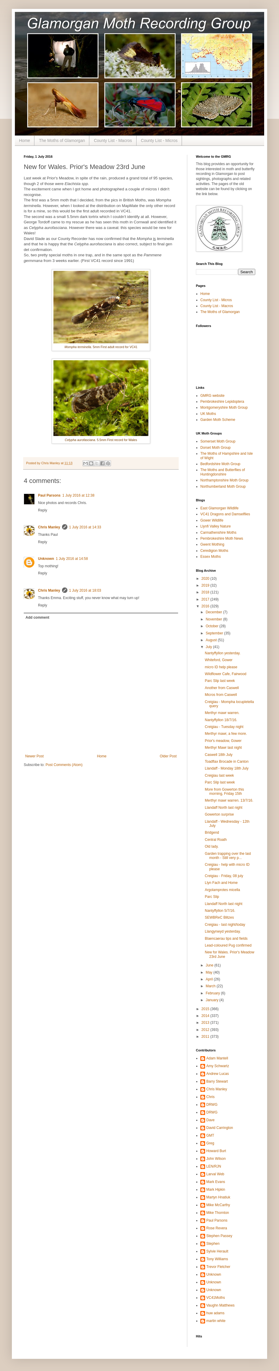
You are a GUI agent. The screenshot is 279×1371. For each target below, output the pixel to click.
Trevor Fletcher (218, 1267)
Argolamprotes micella (222, 890)
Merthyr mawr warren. (222, 713)
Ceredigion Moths (214, 551)
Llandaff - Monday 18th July (226, 768)
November (214, 619)
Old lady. (211, 846)
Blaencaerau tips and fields (226, 938)
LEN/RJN (213, 1166)
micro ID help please (221, 667)
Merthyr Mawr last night (223, 747)
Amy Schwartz (217, 1066)
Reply (42, 510)
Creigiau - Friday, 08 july (224, 876)
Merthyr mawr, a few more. (226, 734)
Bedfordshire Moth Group (220, 464)
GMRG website (212, 396)
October (212, 626)
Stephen (213, 1244)
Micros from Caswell (221, 695)
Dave (210, 1120)
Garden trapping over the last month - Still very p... (228, 856)
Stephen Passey (219, 1236)
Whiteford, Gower (218, 660)
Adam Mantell (217, 1058)
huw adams (215, 1313)
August (212, 640)
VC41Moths (215, 1298)
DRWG (212, 1105)
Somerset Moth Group (217, 441)
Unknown (46, 559)
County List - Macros (113, 140)
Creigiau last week (219, 775)
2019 (206, 585)
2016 (206, 606)
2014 (206, 1016)
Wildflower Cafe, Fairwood (225, 674)
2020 (206, 578)
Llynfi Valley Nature (215, 526)
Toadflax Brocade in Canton (226, 761)
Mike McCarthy (218, 1205)
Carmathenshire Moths (218, 532)
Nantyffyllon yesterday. (222, 653)
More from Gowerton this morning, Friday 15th (224, 791)
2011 (206, 1036)
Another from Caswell (222, 688)
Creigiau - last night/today (225, 925)
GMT (210, 1135)
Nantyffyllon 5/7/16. (220, 911)
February (213, 993)
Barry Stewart (217, 1081)
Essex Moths (210, 557)
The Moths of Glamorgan (62, 140)
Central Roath (216, 840)
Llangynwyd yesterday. (223, 931)
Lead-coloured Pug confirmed (228, 945)
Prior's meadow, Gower (223, 741)
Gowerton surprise (219, 814)
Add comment (37, 617)
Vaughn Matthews (220, 1305)
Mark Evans (215, 1182)
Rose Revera (216, 1228)
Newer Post (34, 756)
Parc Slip (212, 897)
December (214, 612)
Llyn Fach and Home (221, 883)
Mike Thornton (217, 1213)
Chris (210, 1097)
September (215, 633)
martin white (216, 1321)
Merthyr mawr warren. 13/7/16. (229, 800)
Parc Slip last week (220, 681)
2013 (206, 1023)
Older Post (168, 756)
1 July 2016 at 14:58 (72, 559)
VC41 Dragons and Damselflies (225, 514)
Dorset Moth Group (215, 448)
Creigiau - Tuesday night (224, 727)
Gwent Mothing (212, 544)
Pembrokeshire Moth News (221, 538)
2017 (206, 599)
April (210, 979)
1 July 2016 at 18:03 (85, 590)
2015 (206, 1009)
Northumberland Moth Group (223, 486)
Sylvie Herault (217, 1251)
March (211, 986)
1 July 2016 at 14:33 (85, 527)
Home (24, 140)
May (209, 972)
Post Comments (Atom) (64, 765)
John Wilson (216, 1159)
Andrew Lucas (217, 1074)
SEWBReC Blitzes (219, 917)
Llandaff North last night (223, 807)
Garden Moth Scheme (217, 420)
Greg (210, 1143)
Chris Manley (49, 527)
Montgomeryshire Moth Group (224, 407)
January (212, 1000)
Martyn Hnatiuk (218, 1197)
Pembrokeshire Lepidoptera (222, 401)
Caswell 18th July (218, 755)
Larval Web (215, 1174)
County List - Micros (159, 140)
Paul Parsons (49, 495)
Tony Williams (217, 1259)
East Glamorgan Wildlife (219, 508)
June (210, 965)
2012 (206, 1030)
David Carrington (219, 1128)
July (209, 647)
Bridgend (212, 832)
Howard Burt (216, 1151)
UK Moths (208, 414)
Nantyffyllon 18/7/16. (221, 720)
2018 (206, 592)
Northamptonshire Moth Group (224, 480)
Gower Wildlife (211, 520)
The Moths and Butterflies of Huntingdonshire (222, 472)
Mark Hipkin (215, 1189)
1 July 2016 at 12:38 (78, 495)
